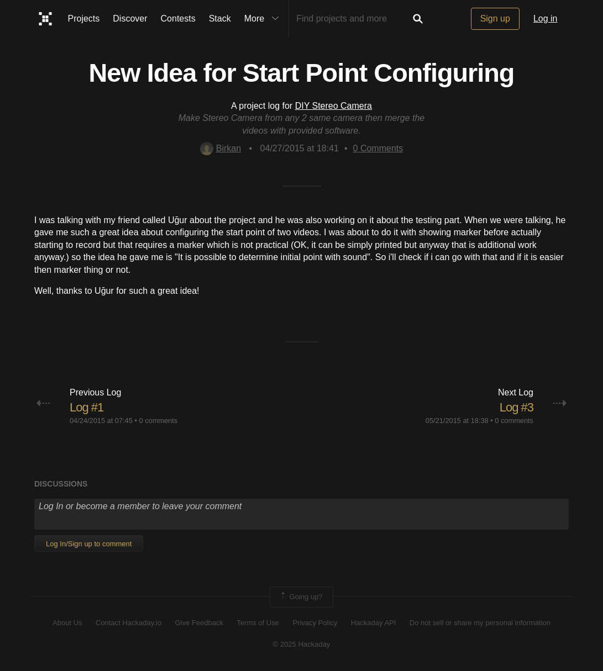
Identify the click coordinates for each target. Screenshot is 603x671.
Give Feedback (199, 623)
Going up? (301, 597)
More (264, 18)
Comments (378, 148)
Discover (130, 18)
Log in (545, 18)
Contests (178, 18)
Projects (84, 18)
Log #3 (516, 407)
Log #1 (86, 407)
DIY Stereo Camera (333, 105)
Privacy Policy (314, 623)
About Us (67, 623)
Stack (220, 18)
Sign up (495, 18)
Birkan (220, 148)
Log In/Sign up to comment (89, 544)
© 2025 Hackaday (302, 644)
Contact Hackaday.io (128, 623)
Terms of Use (258, 623)
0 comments (158, 420)
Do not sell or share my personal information (480, 623)
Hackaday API (373, 623)
